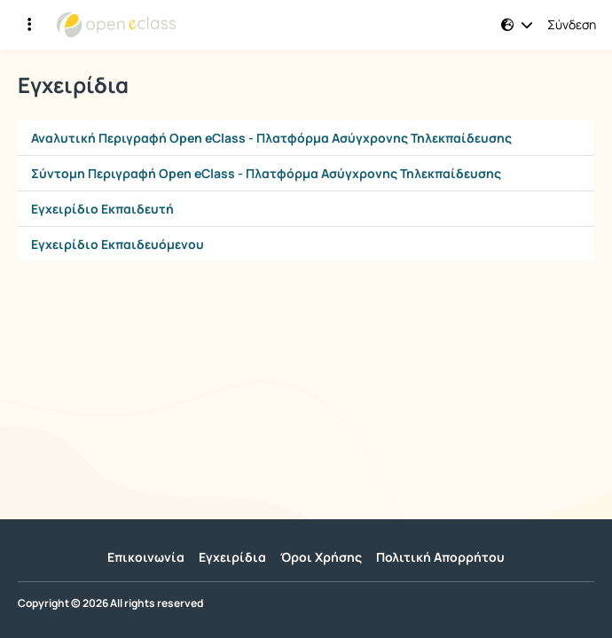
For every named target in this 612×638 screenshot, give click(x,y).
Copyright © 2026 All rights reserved (110, 603)
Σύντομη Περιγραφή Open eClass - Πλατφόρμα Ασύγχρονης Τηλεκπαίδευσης (266, 173)
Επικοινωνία (145, 557)
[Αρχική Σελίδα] (116, 25)
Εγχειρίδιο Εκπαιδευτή (102, 208)
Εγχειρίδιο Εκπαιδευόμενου (117, 244)
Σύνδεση (571, 25)
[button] (517, 25)
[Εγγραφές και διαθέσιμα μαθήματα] (29, 25)
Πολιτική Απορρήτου (440, 557)
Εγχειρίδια (232, 557)
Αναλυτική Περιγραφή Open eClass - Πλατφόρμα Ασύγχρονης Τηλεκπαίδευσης (271, 137)
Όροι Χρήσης (321, 557)
